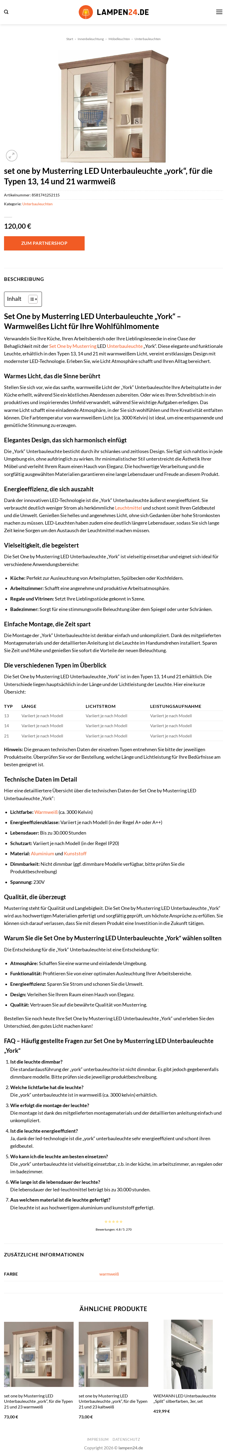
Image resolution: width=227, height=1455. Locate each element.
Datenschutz (126, 1439)
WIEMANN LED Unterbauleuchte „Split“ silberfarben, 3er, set (184, 1398)
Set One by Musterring (72, 346)
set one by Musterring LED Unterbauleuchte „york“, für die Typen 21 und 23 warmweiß (38, 1401)
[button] (6, 12)
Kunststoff (75, 853)
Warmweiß (46, 812)
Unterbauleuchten (148, 39)
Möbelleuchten (119, 39)
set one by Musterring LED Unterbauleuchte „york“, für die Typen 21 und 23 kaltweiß (113, 1401)
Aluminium (42, 853)
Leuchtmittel (128, 508)
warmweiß (109, 1273)
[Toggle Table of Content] (30, 299)
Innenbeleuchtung (91, 39)
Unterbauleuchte (125, 346)
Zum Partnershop (44, 243)
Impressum (98, 1439)
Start (69, 39)
